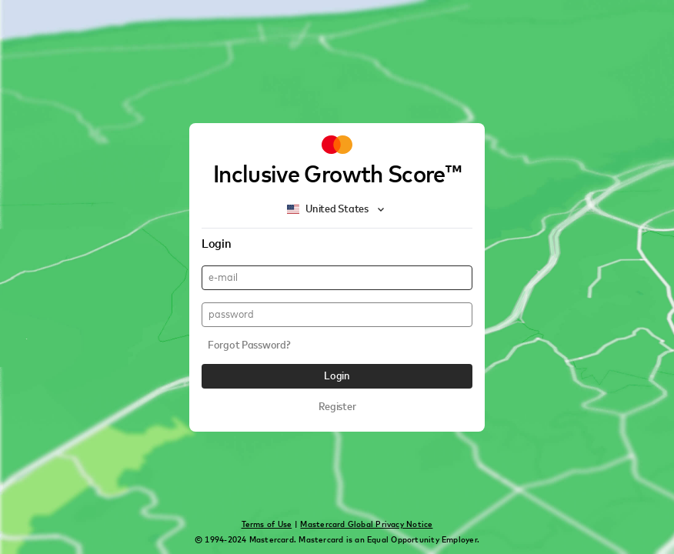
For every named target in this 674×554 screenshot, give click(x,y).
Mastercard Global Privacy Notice (366, 524)
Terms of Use (267, 524)
